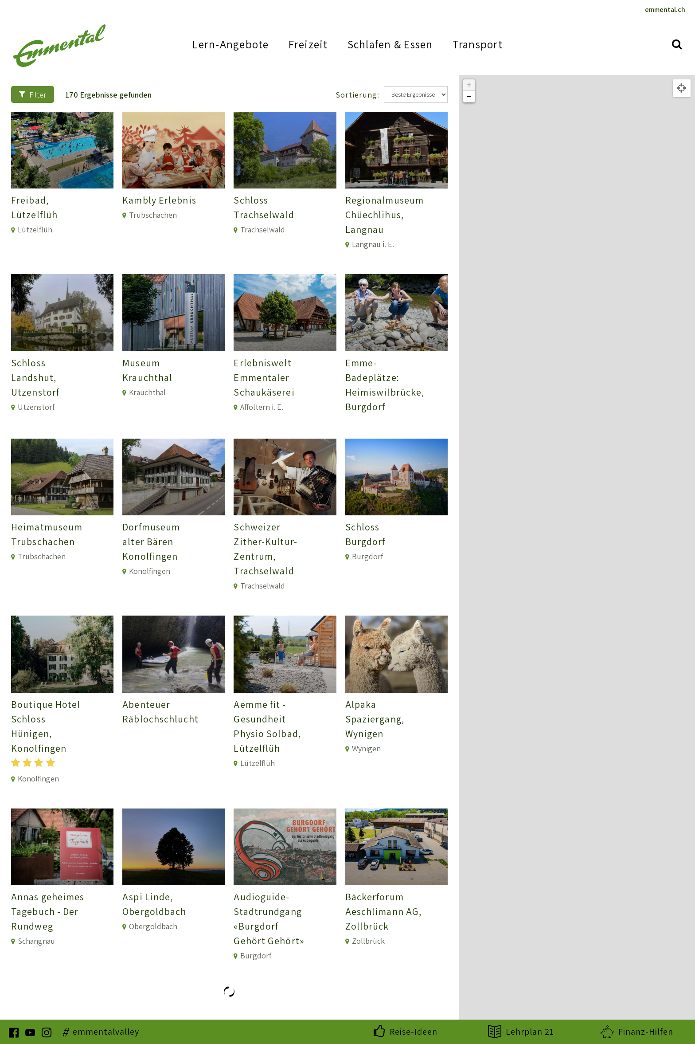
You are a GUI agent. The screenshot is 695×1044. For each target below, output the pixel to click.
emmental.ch (665, 9)
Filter (32, 95)
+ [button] (469, 85)
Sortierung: (357, 95)
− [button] (469, 96)
